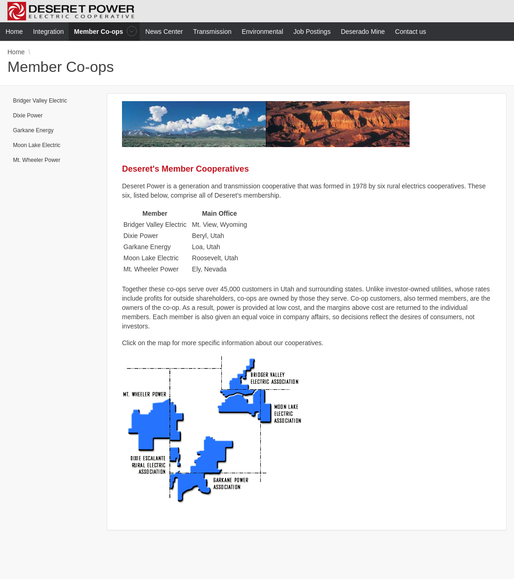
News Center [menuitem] (164, 31)
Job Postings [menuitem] (311, 31)
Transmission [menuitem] (212, 31)
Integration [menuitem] (48, 31)
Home (16, 52)
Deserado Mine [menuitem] (363, 31)
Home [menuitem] (14, 31)
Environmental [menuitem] (262, 31)
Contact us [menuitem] (410, 31)
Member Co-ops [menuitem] (99, 31)
